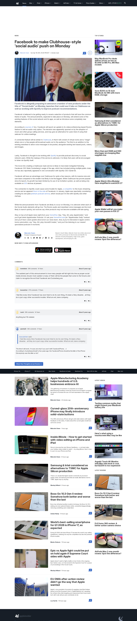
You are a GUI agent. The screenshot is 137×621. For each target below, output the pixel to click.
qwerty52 (23, 329)
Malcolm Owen (24, 53)
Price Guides (91, 3)
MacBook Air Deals (65, 371)
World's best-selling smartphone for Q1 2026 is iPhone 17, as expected (70, 525)
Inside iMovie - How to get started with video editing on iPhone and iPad (71, 439)
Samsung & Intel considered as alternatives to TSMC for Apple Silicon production (69, 468)
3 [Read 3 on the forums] (90, 600)
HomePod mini (59, 217)
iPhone (48, 3)
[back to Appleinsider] (17, 3)
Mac (31, 3)
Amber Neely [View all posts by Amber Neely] (54, 513)
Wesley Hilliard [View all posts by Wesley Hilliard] (55, 485)
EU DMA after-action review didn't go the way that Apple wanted (67, 581)
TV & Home (78, 3)
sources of (29, 127)
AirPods (67, 3)
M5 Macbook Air (39, 371)
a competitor (67, 189)
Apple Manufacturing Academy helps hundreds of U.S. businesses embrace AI (69, 381)
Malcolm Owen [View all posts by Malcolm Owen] (55, 400)
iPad (39, 3)
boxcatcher (24, 290)
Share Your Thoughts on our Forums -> (29, 364)
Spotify (53, 156)
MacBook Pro (79, 371)
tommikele (23, 268)
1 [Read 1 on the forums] (90, 456)
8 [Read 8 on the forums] (90, 485)
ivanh (22, 312)
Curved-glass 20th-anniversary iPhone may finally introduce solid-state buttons (69, 411)
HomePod (53, 215)
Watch (57, 3)
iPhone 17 (27, 371)
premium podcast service (40, 194)
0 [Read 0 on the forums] (90, 399)
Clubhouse (47, 140)
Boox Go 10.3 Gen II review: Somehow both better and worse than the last (70, 496)
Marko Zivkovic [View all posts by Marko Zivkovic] (55, 542)
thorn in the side (39, 191)
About (85, 268)
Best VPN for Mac (92, 371)
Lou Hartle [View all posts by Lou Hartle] (53, 601)
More (102, 3)
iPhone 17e (17, 371)
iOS (25, 183)
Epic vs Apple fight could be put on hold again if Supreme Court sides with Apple (69, 553)
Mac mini (120, 371)
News (24, 3)
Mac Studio (52, 371)
